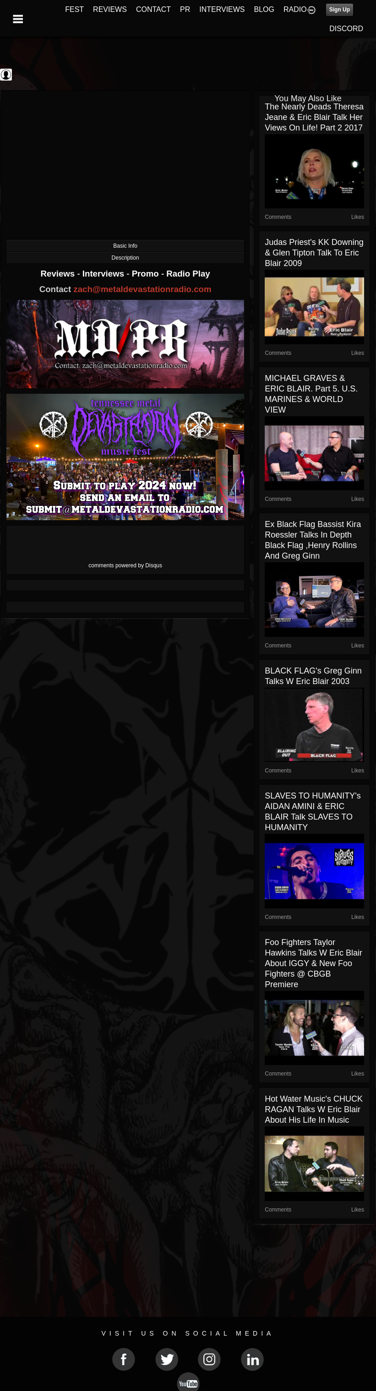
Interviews (104, 273)
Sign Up (339, 9)
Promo (146, 273)
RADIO (295, 9)
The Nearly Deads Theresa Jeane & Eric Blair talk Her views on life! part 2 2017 (314, 117)
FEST (74, 9)
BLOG (264, 9)
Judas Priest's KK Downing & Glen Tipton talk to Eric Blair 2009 (314, 253)
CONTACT (153, 9)
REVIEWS (110, 9)
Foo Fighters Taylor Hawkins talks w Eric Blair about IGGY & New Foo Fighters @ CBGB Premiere (313, 963)
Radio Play (188, 273)
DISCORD (346, 29)
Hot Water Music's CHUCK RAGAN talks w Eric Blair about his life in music (314, 1109)
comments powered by (125, 565)
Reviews (59, 273)
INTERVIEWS (222, 9)
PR (185, 9)
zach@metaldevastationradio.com (142, 289)
